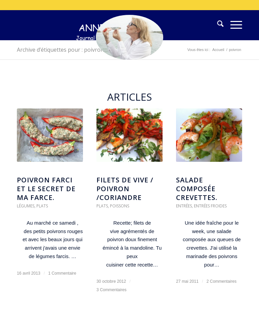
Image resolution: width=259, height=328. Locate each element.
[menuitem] (217, 25)
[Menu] (233, 25)
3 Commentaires (111, 289)
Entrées (184, 206)
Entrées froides (210, 206)
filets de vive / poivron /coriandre (124, 188)
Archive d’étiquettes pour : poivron (60, 49)
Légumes (25, 206)
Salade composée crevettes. (197, 188)
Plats (42, 206)
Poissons (119, 206)
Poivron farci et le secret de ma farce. (46, 188)
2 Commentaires (221, 281)
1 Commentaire (62, 273)
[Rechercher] (217, 25)
